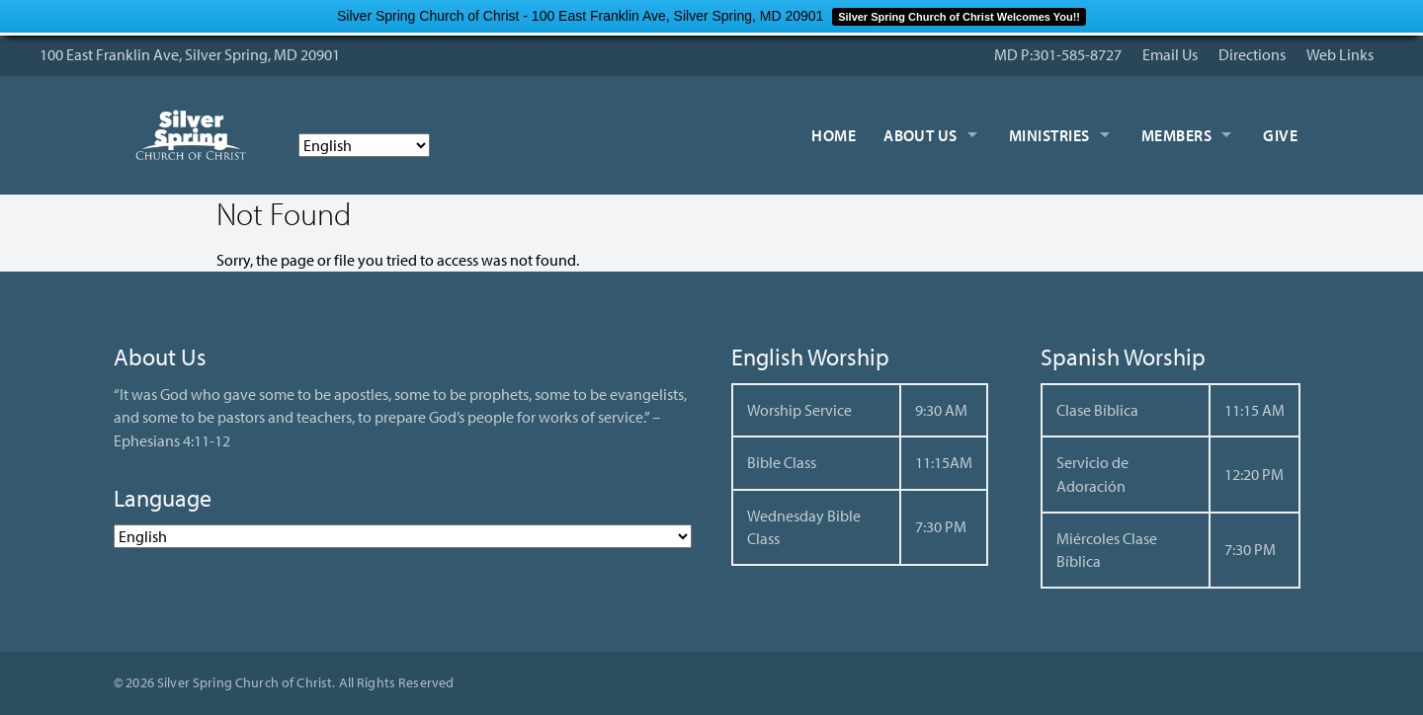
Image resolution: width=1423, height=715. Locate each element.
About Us (920, 135)
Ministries (1049, 135)
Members (1176, 135)
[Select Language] (364, 145)
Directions (1252, 54)
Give (1280, 135)
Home (833, 135)
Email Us (1170, 54)
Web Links (1340, 54)
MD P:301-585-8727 (1058, 54)
